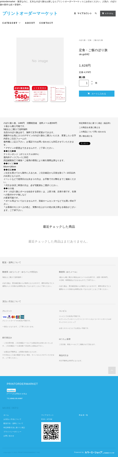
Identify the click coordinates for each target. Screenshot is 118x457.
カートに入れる (97, 93)
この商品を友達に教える (89, 127)
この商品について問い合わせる (92, 132)
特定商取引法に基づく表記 (14, 427)
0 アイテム (107, 13)
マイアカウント (84, 13)
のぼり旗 (82, 40)
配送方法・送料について (13, 423)
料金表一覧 (83, 415)
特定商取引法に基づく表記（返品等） (95, 123)
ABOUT (30, 22)
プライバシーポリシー (12, 432)
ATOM (49, 419)
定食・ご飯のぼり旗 (95, 40)
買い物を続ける (85, 136)
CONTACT (46, 22)
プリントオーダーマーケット (30, 13)
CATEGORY (11, 22)
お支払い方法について (12, 419)
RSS (43, 419)
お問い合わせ (9, 436)
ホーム (6, 415)
